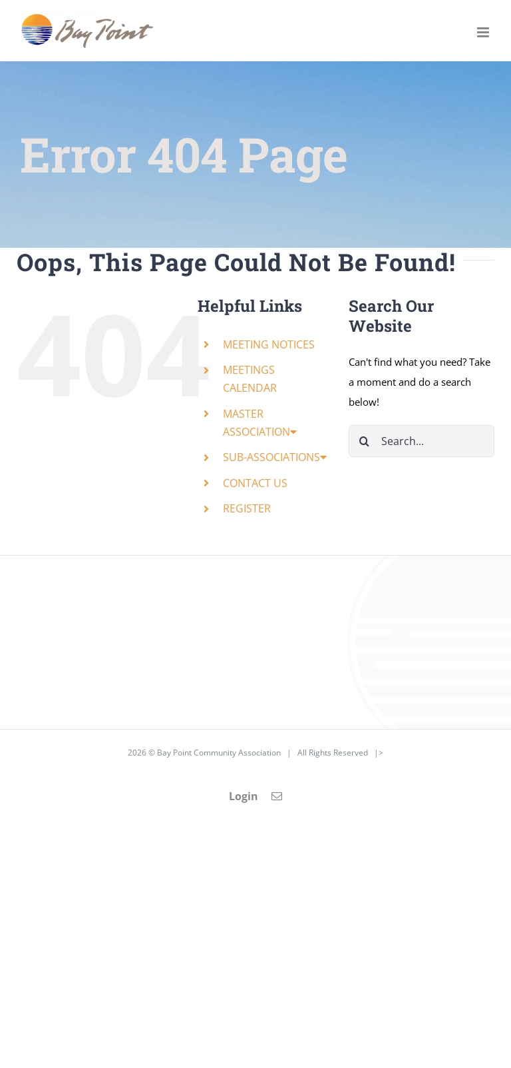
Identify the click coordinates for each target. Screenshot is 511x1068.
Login (243, 796)
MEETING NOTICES (269, 344)
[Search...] (421, 441)
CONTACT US (255, 483)
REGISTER (247, 508)
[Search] (365, 441)
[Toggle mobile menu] (484, 32)
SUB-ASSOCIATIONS (275, 457)
